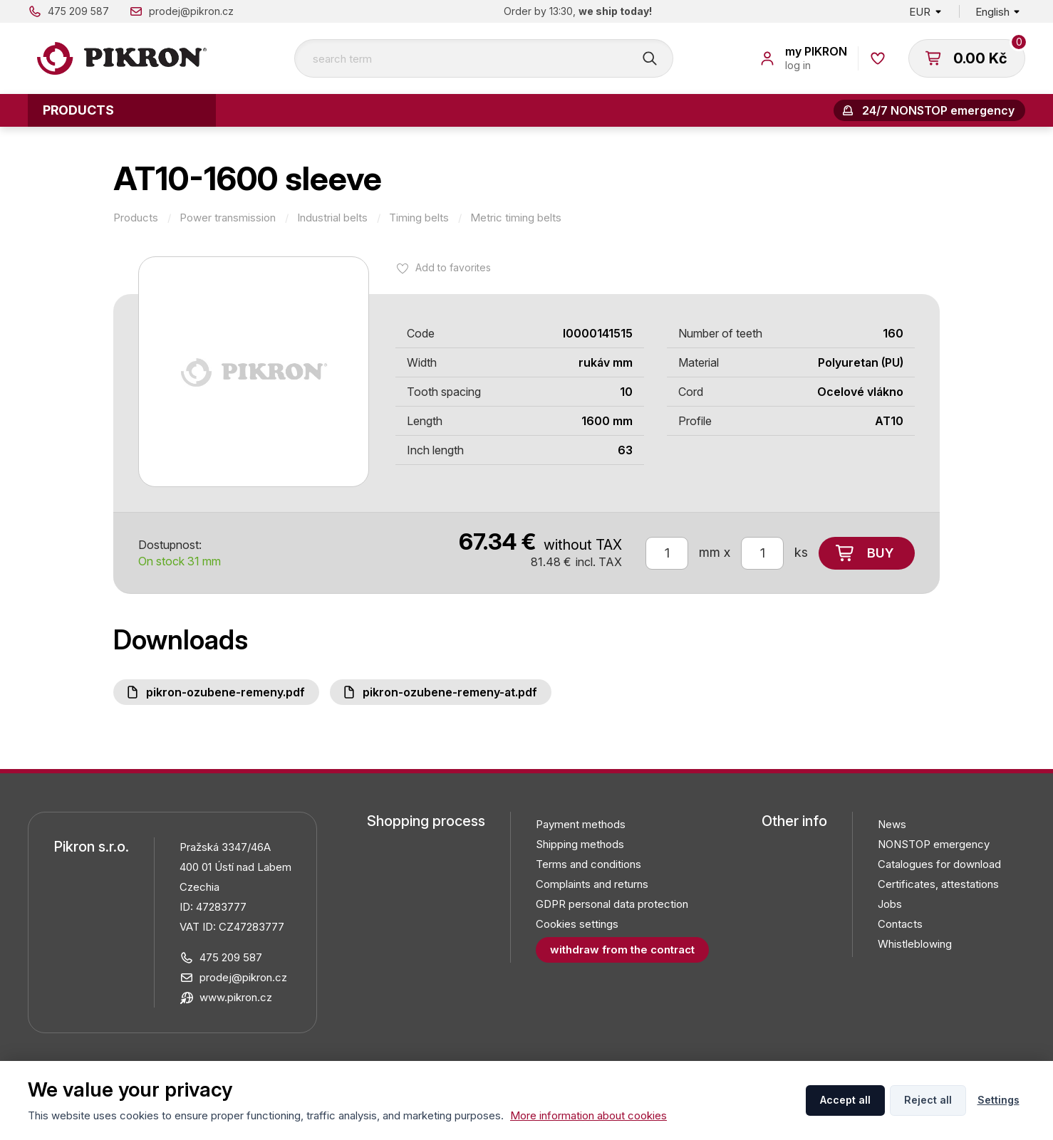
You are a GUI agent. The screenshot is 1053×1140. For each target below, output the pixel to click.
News (892, 824)
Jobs (890, 904)
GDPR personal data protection (612, 904)
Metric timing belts (515, 217)
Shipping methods (580, 844)
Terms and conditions (588, 864)
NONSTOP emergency (934, 844)
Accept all (845, 1100)
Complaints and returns (592, 884)
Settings (998, 1100)
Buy (880, 552)
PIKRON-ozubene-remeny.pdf (225, 692)
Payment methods (581, 824)
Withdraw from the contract (622, 949)
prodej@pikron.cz (191, 11)
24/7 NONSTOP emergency (938, 110)
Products (78, 110)
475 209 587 (78, 11)
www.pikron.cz (235, 997)
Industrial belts (332, 217)
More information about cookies (588, 1115)
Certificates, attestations (938, 884)
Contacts (900, 924)
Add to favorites (453, 267)
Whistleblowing (915, 944)
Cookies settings (577, 924)
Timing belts (419, 217)
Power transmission (228, 217)
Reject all (928, 1100)
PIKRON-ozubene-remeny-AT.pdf (450, 692)
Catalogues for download (939, 864)
